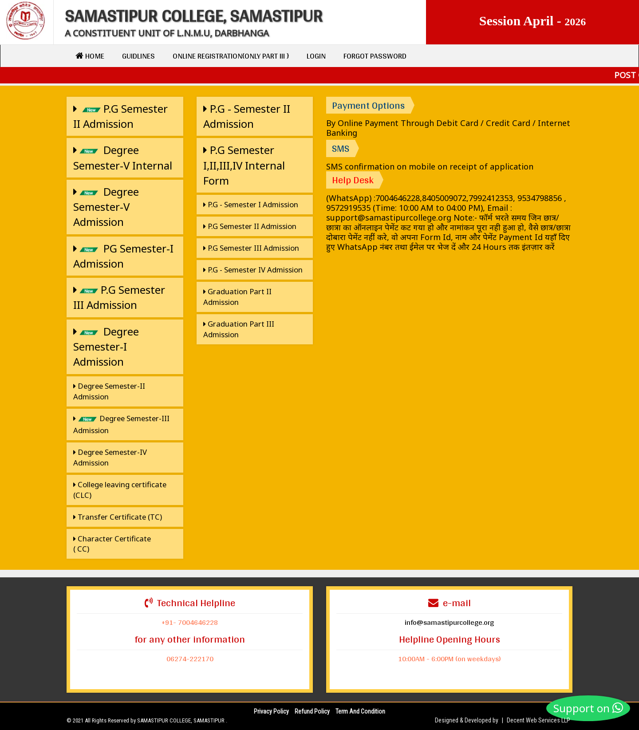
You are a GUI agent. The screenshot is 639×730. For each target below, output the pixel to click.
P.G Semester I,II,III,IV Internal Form (244, 165)
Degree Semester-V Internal (122, 157)
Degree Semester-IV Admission (110, 457)
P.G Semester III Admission (119, 297)
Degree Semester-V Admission (106, 206)
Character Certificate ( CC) (112, 543)
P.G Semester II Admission (120, 116)
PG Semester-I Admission (123, 256)
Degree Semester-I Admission (106, 346)
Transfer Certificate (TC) (117, 517)
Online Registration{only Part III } (231, 55)
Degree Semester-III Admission (121, 424)
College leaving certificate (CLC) (119, 489)
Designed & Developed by (466, 720)
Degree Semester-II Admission (109, 391)
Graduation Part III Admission (238, 329)
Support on (588, 708)
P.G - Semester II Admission (246, 116)
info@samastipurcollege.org (449, 622)
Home (89, 55)
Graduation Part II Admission (237, 296)
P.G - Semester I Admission (250, 204)
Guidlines (138, 55)
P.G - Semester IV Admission (253, 269)
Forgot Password (374, 55)
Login (316, 55)
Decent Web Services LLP (538, 720)
